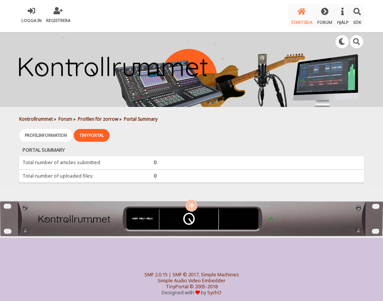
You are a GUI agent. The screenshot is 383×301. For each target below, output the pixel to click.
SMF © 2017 (185, 270)
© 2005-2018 (204, 282)
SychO (214, 288)
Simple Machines (220, 270)
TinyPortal (177, 282)
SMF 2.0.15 (156, 270)
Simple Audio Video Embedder (191, 276)
